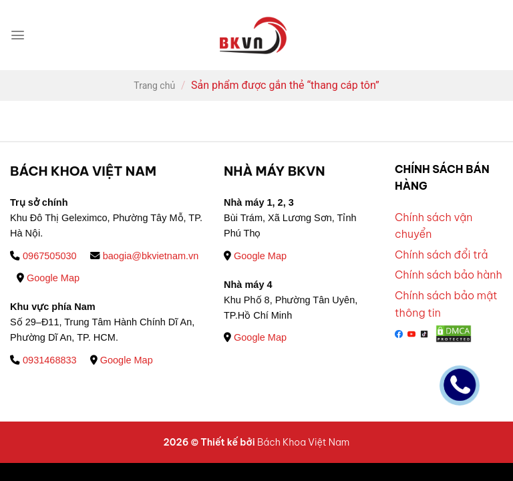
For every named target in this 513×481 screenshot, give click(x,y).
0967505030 (43, 256)
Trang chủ (154, 85)
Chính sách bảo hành (448, 274)
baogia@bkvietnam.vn (144, 256)
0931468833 (43, 360)
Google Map (48, 278)
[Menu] (17, 35)
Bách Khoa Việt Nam (303, 442)
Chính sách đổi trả (441, 254)
